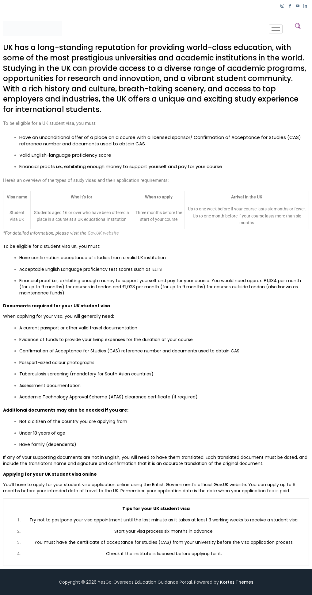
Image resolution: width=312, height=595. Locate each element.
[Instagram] (282, 5)
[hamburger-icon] (276, 29)
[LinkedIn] (305, 5)
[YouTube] (297, 5)
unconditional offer (61, 137)
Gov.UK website (103, 233)
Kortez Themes (236, 582)
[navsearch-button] (298, 26)
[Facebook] (290, 5)
